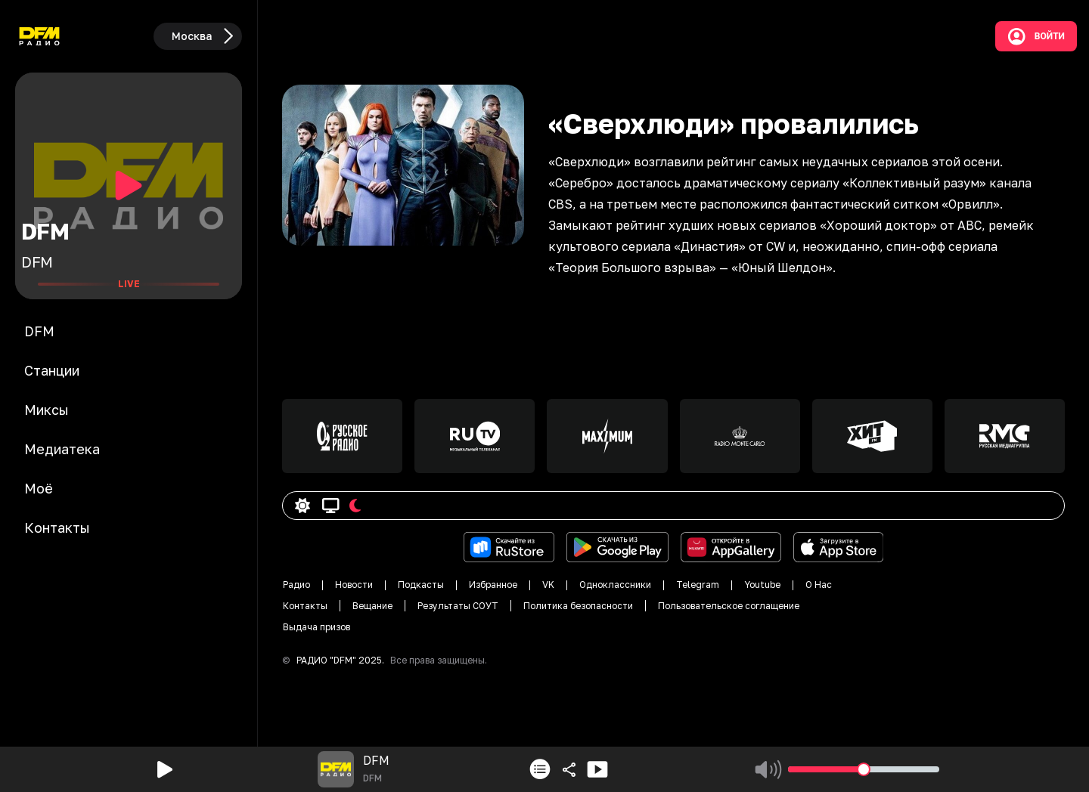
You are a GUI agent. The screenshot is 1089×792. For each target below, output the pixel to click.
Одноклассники (615, 584)
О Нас (818, 584)
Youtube (762, 584)
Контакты (305, 605)
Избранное (493, 584)
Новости (354, 584)
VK (548, 584)
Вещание (372, 605)
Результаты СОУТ (457, 605)
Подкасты (421, 584)
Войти (1036, 36)
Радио (296, 584)
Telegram (697, 584)
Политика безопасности (578, 605)
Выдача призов (316, 627)
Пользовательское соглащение (728, 605)
